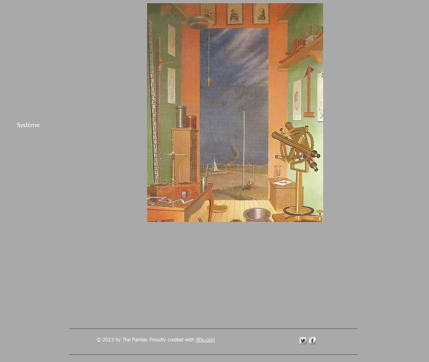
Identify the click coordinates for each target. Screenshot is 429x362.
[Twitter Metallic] (303, 340)
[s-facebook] (312, 340)
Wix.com (205, 340)
